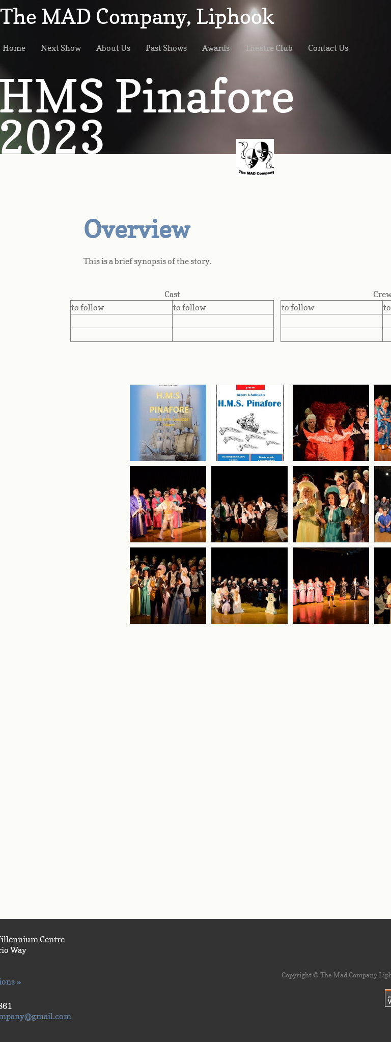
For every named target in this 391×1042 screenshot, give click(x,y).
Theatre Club (269, 48)
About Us (113, 48)
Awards (216, 48)
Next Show (61, 48)
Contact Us (328, 48)
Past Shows (166, 48)
